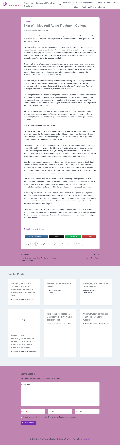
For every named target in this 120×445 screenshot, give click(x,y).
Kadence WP (85, 439)
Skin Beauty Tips (110, 2)
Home (99, 2)
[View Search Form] (60, 5)
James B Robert (38, 229)
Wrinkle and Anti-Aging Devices (93, 7)
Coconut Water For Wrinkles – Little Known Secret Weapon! (95, 317)
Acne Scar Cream (81, 256)
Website (79, 412)
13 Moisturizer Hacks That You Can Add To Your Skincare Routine (39, 257)
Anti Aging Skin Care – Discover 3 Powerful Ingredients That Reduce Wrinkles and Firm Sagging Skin (23, 289)
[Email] (60, 411)
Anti (33, 244)
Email (51, 412)
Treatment (70, 244)
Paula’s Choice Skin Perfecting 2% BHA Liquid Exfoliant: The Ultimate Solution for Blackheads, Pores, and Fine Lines (22, 341)
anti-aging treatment (43, 244)
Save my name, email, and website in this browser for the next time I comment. (49, 417)
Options (55, 244)
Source (26, 229)
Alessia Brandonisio (31, 30)
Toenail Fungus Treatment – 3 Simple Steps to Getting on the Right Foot (59, 317)
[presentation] (24, 320)
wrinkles (79, 244)
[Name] (33, 411)
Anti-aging (27, 21)
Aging (27, 244)
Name (24, 412)
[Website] (87, 411)
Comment (25, 385)
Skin (62, 244)
